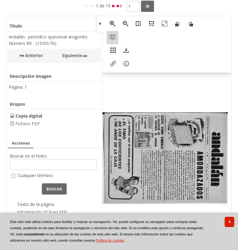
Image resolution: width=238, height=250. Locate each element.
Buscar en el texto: (28, 156)
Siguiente (72, 55)
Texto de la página (35, 204)
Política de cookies (110, 240)
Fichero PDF (27, 124)
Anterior (33, 55)
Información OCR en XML (42, 212)
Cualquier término (35, 175)
